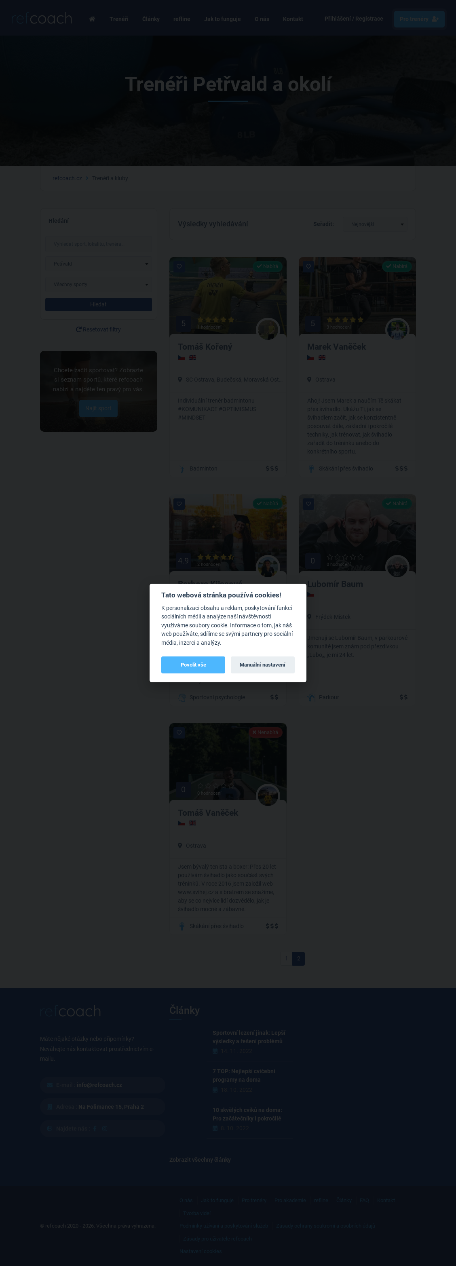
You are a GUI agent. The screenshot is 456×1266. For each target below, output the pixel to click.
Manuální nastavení (262, 665)
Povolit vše (193, 665)
